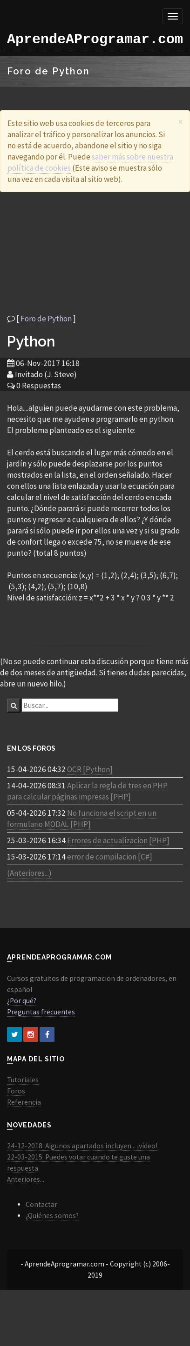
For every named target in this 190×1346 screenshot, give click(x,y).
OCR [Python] (90, 769)
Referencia (24, 1102)
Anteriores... (25, 1179)
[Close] (180, 122)
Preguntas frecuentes (41, 1011)
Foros (16, 1090)
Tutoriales (23, 1079)
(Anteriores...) (29, 873)
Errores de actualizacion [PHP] (118, 840)
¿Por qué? (21, 1000)
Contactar (41, 1204)
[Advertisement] (87, 252)
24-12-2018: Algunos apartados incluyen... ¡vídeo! (82, 1145)
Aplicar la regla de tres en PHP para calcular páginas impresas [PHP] (87, 791)
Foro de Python (46, 318)
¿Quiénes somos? (52, 1215)
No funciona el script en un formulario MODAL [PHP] (81, 818)
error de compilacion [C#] (109, 857)
